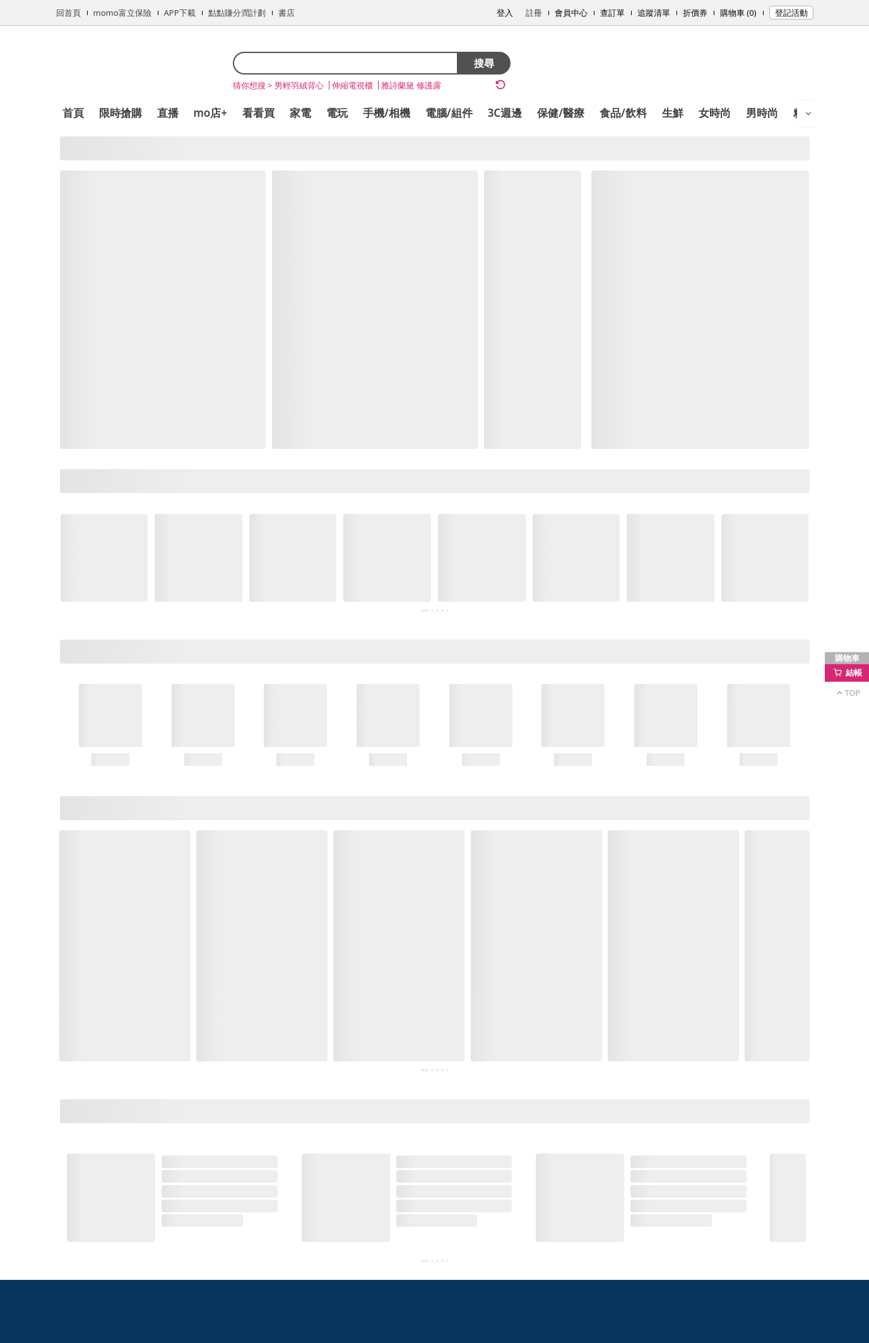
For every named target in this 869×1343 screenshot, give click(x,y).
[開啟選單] (808, 113)
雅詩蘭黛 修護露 (410, 85)
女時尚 (715, 112)
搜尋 (484, 63)
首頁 (73, 112)
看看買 (258, 112)
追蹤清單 (653, 12)
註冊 (534, 12)
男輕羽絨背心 (299, 85)
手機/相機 (386, 112)
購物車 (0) (738, 12)
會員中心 (571, 12)
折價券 (695, 12)
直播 (168, 112)
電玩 (337, 112)
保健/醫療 (560, 112)
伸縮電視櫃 (352, 85)
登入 (505, 12)
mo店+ (211, 112)
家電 (300, 112)
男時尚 (762, 112)
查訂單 (612, 12)
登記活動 (791, 12)
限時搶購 (120, 112)
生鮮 (672, 112)
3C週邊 (505, 112)
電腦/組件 (449, 112)
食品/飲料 (623, 112)
